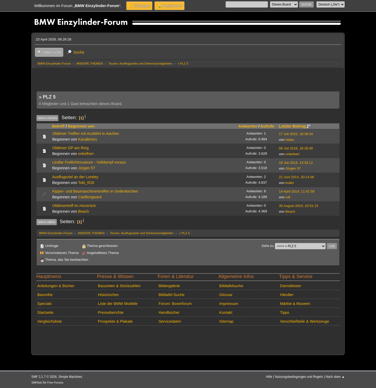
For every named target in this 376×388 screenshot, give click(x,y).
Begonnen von (81, 126)
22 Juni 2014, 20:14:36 (296, 177)
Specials (44, 304)
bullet (289, 183)
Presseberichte (111, 312)
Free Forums (55, 382)
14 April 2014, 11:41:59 (296, 191)
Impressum (228, 304)
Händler (286, 295)
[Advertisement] (131, 78)
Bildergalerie (169, 286)
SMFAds (36, 382)
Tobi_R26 (86, 183)
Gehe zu (267, 246)
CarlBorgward (90, 197)
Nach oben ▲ (335, 377)
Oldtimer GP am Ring (70, 148)
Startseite (45, 312)
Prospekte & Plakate (115, 321)
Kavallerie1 (87, 139)
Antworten (247, 126)
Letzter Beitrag (294, 126)
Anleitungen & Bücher (55, 286)
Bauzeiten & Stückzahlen (119, 286)
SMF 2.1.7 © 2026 (44, 377)
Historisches (108, 295)
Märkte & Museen (295, 304)
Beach (83, 211)
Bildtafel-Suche (171, 295)
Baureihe (45, 295)
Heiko (289, 140)
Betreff (58, 126)
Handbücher (168, 312)
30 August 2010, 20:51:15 (298, 206)
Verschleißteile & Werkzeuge (304, 321)
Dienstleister (290, 286)
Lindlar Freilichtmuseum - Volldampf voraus (89, 162)
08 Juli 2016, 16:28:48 (296, 148)
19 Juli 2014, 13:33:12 (296, 163)
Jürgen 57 (86, 168)
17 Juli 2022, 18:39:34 (296, 134)
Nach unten (47, 118)
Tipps (284, 312)
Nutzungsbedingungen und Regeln (299, 377)
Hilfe (269, 377)
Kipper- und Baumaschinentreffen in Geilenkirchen (95, 191)
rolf (287, 197)
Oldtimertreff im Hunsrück (74, 206)
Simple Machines (70, 377)
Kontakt (225, 312)
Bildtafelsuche (231, 286)
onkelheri (86, 154)
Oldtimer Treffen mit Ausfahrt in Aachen (85, 133)
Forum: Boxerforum (175, 304)
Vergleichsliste (49, 321)
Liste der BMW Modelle (118, 304)
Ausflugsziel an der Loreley (75, 177)
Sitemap (226, 321)
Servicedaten (169, 321)
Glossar (226, 295)
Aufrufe (267, 126)
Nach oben (46, 222)
